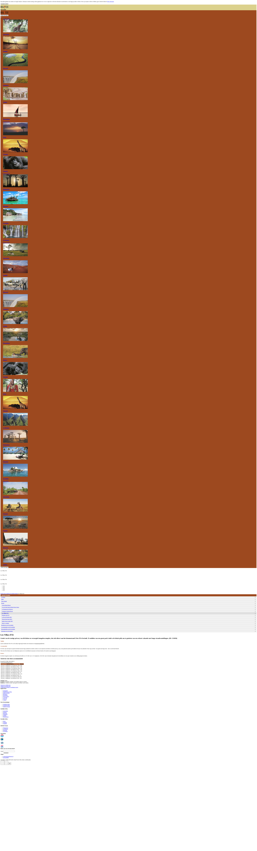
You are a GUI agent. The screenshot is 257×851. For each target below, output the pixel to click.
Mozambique (5, 798)
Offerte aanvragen (4, 15)
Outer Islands (4, 682)
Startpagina (5, 772)
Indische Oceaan (6, 788)
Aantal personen (4, 744)
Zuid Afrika (5, 792)
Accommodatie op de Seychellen (8, 708)
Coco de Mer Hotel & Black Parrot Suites (10, 688)
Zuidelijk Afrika (6, 785)
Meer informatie (110, 1)
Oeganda (5, 805)
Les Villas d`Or (5, 694)
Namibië (5, 793)
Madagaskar (5, 809)
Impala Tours (3, 675)
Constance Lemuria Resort (7, 692)
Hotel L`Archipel (5, 704)
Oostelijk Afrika (6, 787)
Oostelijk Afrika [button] (6, 121)
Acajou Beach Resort (6, 686)
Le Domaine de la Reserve (7, 690)
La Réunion (5, 810)
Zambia (4, 797)
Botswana (5, 794)
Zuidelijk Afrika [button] (6, 18)
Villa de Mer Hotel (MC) (7, 700)
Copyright (5, 779)
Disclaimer (5, 776)
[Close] (9, 845)
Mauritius (5, 811)
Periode (2, 742)
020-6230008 (6, 839)
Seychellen (5, 812)
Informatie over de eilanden (7, 712)
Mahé (2, 680)
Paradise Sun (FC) (5, 696)
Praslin (16, 675)
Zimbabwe (5, 796)
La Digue (3, 678)
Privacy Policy (6, 778)
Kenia (4, 802)
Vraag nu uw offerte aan (5, 766)
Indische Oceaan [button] (6, 173)
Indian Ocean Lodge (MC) (7, 702)
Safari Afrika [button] (5, 481)
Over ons (5, 780)
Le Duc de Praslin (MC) (7, 698)
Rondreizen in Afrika (7, 773)
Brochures (5, 775)
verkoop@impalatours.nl (8, 838)
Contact (4, 781)
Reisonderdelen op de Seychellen (8, 710)
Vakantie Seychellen (10, 675)
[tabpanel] (128, 610)
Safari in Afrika (6, 774)
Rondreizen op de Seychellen (7, 706)
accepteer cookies (4, 3)
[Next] (6, 844)
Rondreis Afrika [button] (6, 242)
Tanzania (5, 803)
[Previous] (2, 844)
